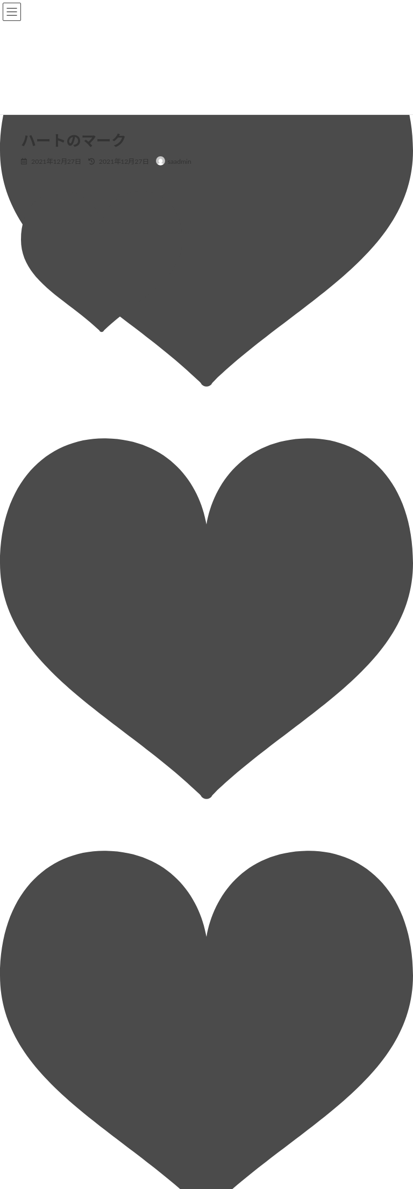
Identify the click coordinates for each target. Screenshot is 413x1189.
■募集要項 (237, 995)
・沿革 (237, 864)
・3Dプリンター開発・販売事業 (273, 939)
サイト (32, 621)
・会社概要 (243, 846)
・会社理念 (243, 827)
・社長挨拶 (243, 808)
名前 (33, 522)
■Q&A (231, 1014)
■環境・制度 (240, 958)
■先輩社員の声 (243, 977)
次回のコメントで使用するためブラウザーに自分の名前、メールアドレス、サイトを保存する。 (196, 671)
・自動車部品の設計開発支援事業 (275, 920)
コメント (41, 409)
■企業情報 (237, 790)
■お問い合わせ (243, 1032)
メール (37, 572)
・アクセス (243, 883)
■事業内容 (237, 902)
